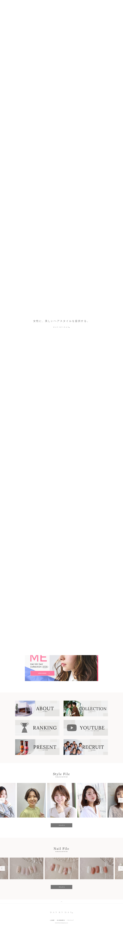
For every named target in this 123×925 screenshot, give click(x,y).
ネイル (48, 612)
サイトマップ (70, 920)
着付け (49, 615)
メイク (55, 612)
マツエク (62, 612)
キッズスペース (39, 615)
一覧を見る (61, 570)
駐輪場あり (81, 612)
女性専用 (65, 615)
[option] (61, 141)
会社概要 (52, 920)
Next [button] (119, 141)
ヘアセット (57, 615)
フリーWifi (75, 615)
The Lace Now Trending (19, 141)
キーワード (39, 594)
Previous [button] (113, 141)
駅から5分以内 (39, 612)
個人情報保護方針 (61, 920)
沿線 (83, 594)
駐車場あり (72, 612)
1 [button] (115, 141)
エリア (61, 594)
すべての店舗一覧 (50, 621)
